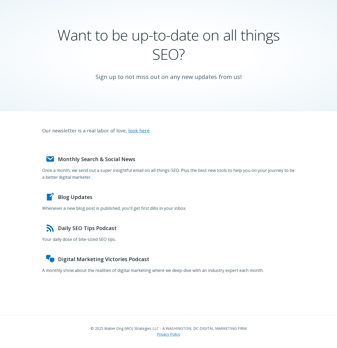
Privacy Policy (168, 334)
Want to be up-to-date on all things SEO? (168, 44)
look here (139, 130)
